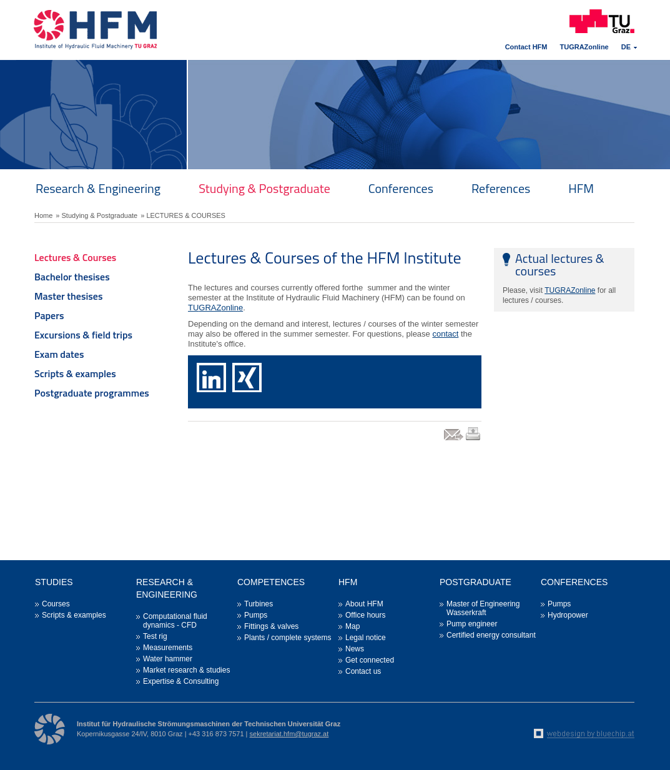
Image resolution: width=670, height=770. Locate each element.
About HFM (364, 604)
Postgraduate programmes (91, 392)
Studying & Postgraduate (264, 188)
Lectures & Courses (75, 257)
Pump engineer (471, 623)
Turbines (258, 604)
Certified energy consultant (491, 635)
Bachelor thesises (72, 276)
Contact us (363, 671)
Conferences (400, 188)
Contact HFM (526, 47)
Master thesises (68, 296)
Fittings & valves (271, 626)
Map (352, 626)
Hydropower (568, 615)
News (354, 648)
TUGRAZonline (584, 47)
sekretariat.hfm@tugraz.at (289, 734)
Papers (49, 315)
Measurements (167, 647)
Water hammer (167, 658)
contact (445, 333)
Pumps (255, 615)
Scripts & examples (75, 373)
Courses (56, 604)
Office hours (365, 615)
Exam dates (59, 354)
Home (43, 215)
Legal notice (365, 637)
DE (626, 47)
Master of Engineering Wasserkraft (483, 608)
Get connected (369, 660)
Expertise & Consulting (181, 681)
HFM (581, 188)
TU (193, 307)
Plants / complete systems (287, 637)
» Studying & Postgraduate (96, 215)
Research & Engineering (98, 188)
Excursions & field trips (83, 334)
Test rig (155, 636)
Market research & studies (186, 670)
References (500, 188)
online (232, 307)
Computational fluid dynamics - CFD (175, 620)
